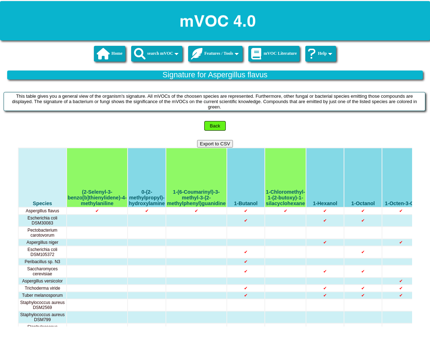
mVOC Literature (274, 53)
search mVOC (156, 53)
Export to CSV (215, 143)
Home (110, 53)
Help (320, 53)
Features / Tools (214, 53)
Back (215, 126)
